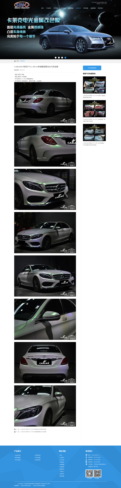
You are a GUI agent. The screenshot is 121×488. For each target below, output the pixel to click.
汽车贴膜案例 (92, 68)
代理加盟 (85, 8)
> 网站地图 (61, 476)
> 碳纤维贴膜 (17, 457)
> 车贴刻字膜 (37, 459)
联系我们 (100, 8)
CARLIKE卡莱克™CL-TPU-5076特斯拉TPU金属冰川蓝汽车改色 (93, 144)
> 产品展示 (61, 457)
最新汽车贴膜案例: (89, 73)
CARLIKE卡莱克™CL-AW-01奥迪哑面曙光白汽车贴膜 (33, 431)
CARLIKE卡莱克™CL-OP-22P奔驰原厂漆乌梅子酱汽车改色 (94, 120)
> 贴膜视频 (61, 464)
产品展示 (48, 8)
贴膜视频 (70, 8)
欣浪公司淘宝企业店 (26, 485)
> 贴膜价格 (61, 469)
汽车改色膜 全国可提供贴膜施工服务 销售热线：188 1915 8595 (99, 3)
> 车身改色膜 (17, 455)
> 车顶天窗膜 (37, 457)
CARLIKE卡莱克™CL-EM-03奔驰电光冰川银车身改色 (33, 429)
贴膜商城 (93, 8)
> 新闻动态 (61, 462)
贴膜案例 (78, 8)
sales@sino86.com (95, 455)
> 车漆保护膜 (37, 455)
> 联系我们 (61, 473)
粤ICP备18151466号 (45, 483)
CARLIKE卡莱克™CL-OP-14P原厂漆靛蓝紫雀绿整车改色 (94, 96)
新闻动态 (63, 8)
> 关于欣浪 (61, 459)
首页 (42, 8)
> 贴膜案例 (61, 466)
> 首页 (60, 455)
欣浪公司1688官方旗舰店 (39, 485)
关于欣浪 (56, 8)
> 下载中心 (61, 471)
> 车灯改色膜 (17, 459)
